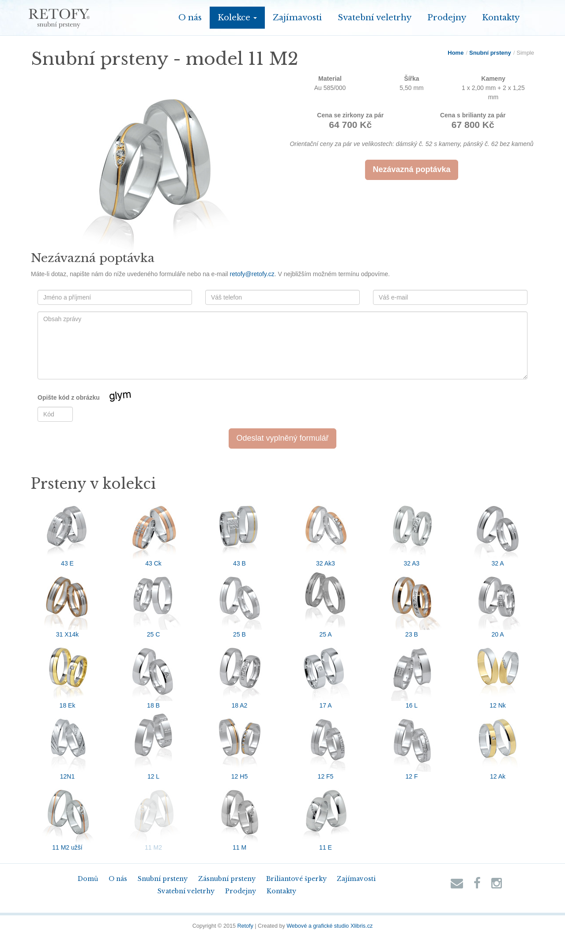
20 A (498, 603)
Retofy (245, 926)
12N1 (67, 745)
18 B (154, 674)
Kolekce (237, 17)
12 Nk (498, 674)
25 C (154, 603)
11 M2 (154, 816)
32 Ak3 (326, 532)
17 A (326, 674)
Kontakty (501, 17)
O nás (190, 17)
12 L (154, 745)
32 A (498, 532)
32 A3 (412, 532)
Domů (88, 879)
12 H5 (240, 745)
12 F (412, 745)
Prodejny (446, 17)
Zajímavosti (297, 17)
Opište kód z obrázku (96, 398)
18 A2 (240, 674)
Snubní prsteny (490, 52)
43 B (240, 532)
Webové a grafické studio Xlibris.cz (329, 926)
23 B (412, 603)
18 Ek (67, 674)
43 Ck (154, 532)
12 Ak (498, 745)
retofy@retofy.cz (252, 273)
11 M (240, 816)
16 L (412, 674)
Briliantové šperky (296, 879)
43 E (67, 532)
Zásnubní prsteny (227, 879)
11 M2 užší (67, 816)
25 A (326, 603)
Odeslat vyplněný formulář (282, 438)
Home (455, 52)
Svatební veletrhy (374, 17)
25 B (240, 603)
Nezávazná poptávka (411, 169)
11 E (326, 816)
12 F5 (326, 745)
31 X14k (67, 603)
